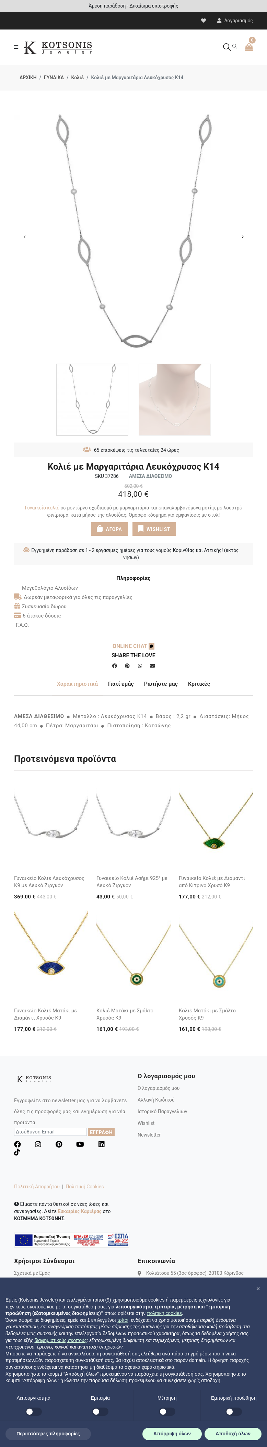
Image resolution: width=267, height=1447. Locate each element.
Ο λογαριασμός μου (158, 1088)
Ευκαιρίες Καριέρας (80, 1211)
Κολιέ (77, 77)
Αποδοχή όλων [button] (233, 1433)
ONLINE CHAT (133, 646)
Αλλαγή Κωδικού (156, 1100)
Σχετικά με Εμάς (32, 1273)
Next (242, 236)
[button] (258, 1288)
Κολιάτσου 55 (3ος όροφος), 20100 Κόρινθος (195, 1273)
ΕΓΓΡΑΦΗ (101, 1132)
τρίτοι (122, 1320)
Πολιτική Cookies (85, 1186)
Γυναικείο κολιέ (42, 507)
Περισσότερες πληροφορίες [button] (48, 1433)
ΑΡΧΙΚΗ (28, 77)
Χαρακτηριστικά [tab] (77, 684)
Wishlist (146, 1123)
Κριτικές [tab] (199, 684)
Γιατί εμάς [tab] (121, 684)
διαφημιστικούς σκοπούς (60, 1340)
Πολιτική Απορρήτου (37, 1186)
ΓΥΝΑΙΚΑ (54, 77)
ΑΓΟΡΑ (109, 528)
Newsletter (149, 1135)
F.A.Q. (22, 625)
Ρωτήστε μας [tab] (161, 684)
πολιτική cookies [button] (164, 1313)
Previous (24, 236)
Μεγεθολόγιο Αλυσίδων (46, 588)
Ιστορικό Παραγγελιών (162, 1111)
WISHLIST (154, 528)
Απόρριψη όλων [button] (172, 1433)
